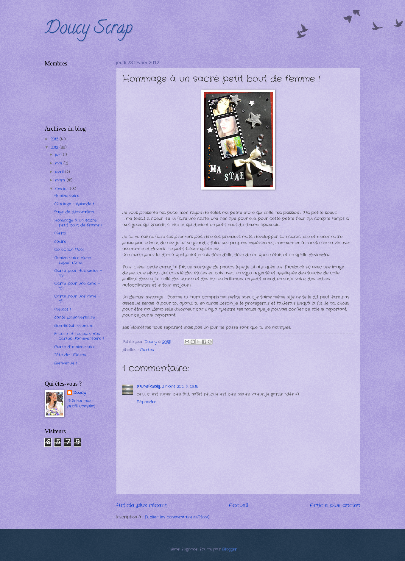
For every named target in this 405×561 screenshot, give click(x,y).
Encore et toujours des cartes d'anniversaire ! (79, 336)
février (62, 189)
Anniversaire (67, 196)
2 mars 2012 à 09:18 (180, 386)
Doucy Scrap (89, 29)
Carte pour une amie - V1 (77, 298)
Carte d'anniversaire (75, 347)
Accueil (238, 505)
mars (61, 180)
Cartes (147, 350)
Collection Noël (69, 249)
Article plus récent (141, 505)
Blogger (229, 549)
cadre (60, 241)
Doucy (79, 393)
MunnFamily (148, 386)
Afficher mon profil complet (81, 403)
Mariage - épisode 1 (74, 204)
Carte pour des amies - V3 (78, 273)
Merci (60, 233)
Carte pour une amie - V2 (77, 286)
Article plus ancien (335, 505)
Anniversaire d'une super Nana (72, 260)
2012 (55, 147)
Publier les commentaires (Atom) (177, 517)
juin (59, 154)
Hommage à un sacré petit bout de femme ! (78, 223)
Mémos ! (62, 309)
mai (59, 163)
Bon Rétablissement (74, 326)
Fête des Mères (70, 355)
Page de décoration (74, 212)
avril (60, 172)
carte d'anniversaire (74, 317)
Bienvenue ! (65, 363)
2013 (55, 139)
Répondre (146, 402)
